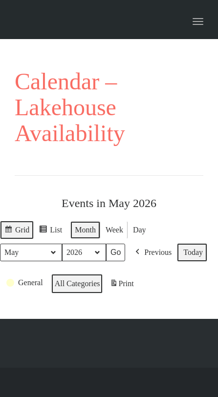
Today (193, 252)
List (50, 231)
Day (139, 230)
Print (121, 284)
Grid (16, 231)
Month (85, 230)
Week (114, 230)
